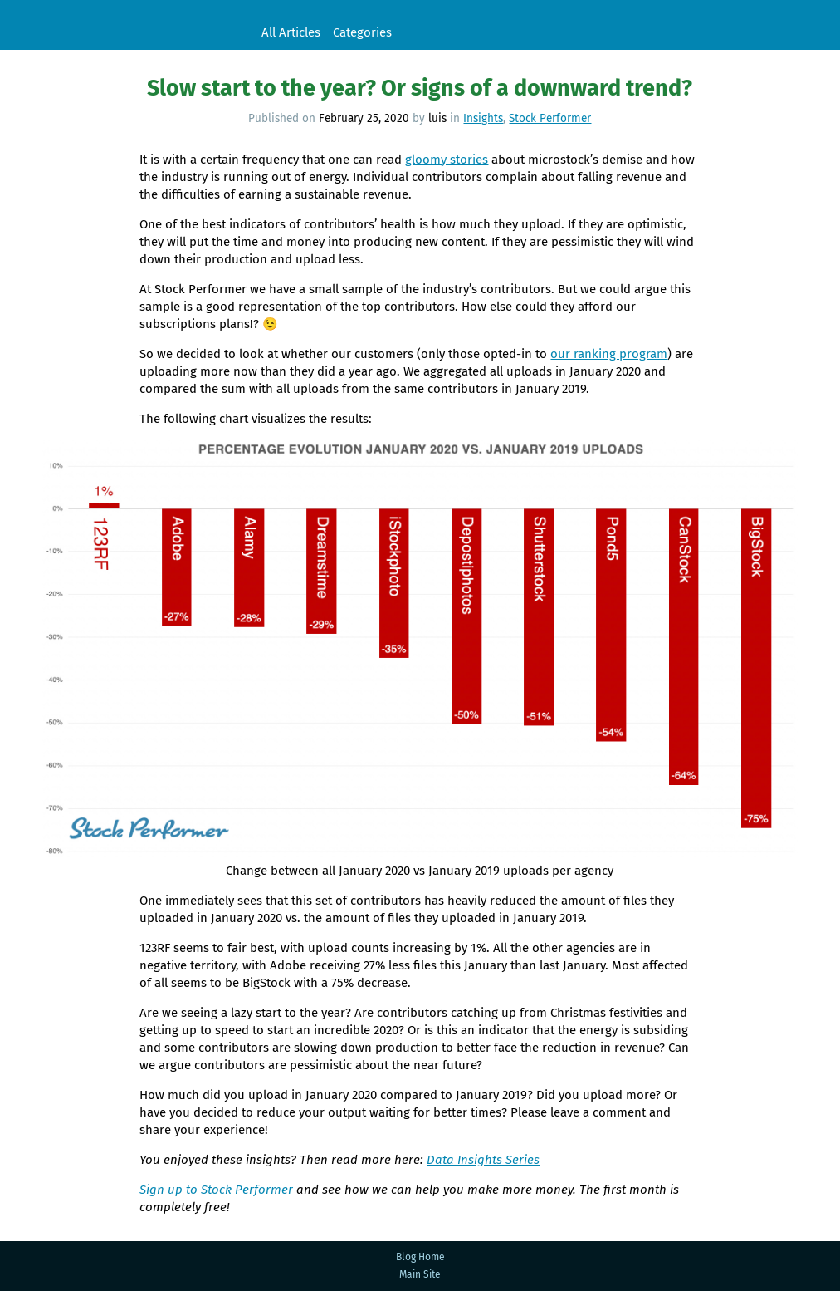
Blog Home (420, 1257)
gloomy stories (446, 159)
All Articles (290, 32)
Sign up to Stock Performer (216, 1189)
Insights (483, 118)
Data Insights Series (483, 1159)
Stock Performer (124, 25)
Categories (362, 32)
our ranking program (608, 353)
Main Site (420, 1274)
